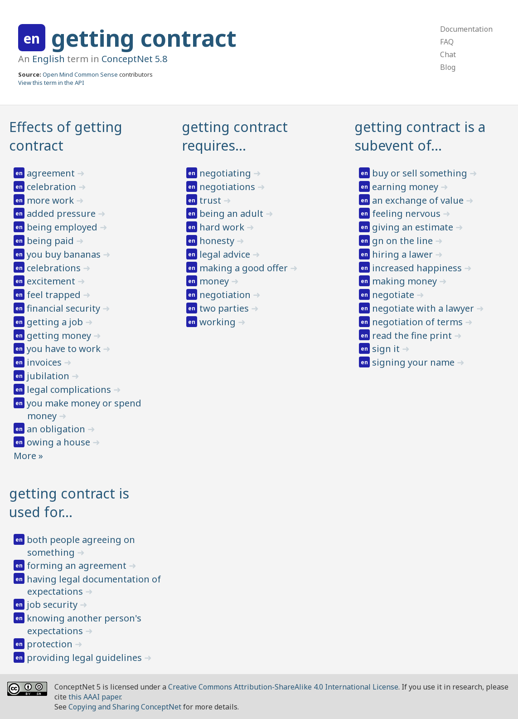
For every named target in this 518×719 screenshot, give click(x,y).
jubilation (49, 376)
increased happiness (418, 268)
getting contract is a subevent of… (419, 136)
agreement (52, 173)
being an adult (232, 213)
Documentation (466, 29)
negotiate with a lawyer (424, 308)
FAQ (447, 42)
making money (405, 281)
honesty (218, 241)
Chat (448, 54)
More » (28, 456)
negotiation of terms (418, 322)
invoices (45, 362)
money (215, 281)
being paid (51, 241)
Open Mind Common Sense (80, 74)
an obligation (57, 429)
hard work (223, 227)
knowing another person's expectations (84, 624)
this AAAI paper (94, 697)
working (218, 322)
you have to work (65, 348)
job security (53, 604)
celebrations (55, 268)
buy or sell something (421, 173)
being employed (63, 227)
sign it (387, 348)
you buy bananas (65, 254)
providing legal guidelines (85, 657)
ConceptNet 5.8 (134, 59)
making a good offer (244, 268)
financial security (64, 308)
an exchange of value (419, 200)
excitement (52, 281)
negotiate (394, 295)
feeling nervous (407, 213)
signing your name (414, 362)
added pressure (62, 213)
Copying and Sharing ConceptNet (124, 707)
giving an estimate (413, 227)
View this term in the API (51, 82)
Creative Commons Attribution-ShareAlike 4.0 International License (283, 687)
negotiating (226, 173)
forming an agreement (78, 565)
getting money (60, 335)
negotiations (228, 187)
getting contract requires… (235, 136)
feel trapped (55, 295)
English (48, 59)
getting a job (56, 322)
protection (51, 644)
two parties (225, 308)
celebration (52, 187)
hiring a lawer (403, 254)
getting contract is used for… (69, 502)
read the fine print (413, 335)
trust (211, 200)
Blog (447, 67)
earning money (406, 187)
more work (51, 200)
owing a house (59, 442)
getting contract (144, 38)
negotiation (226, 295)
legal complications (70, 389)
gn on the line (403, 241)
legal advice (225, 254)
